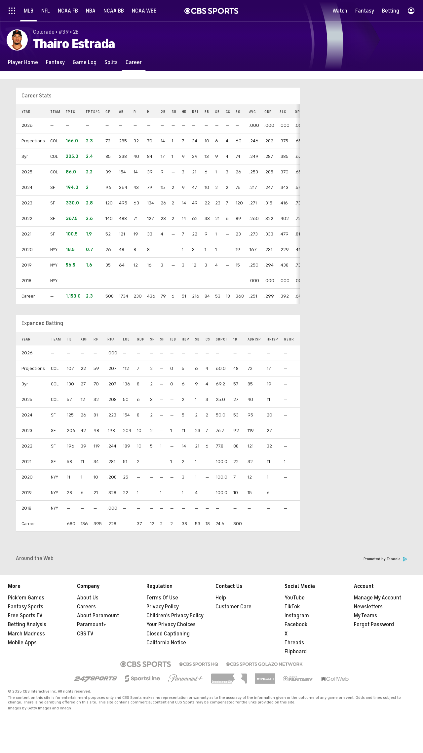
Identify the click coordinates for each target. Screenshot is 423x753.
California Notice (166, 642)
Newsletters (368, 606)
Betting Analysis (27, 624)
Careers (86, 606)
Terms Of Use (162, 597)
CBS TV (85, 633)
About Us (87, 597)
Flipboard (296, 651)
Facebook (296, 624)
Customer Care (233, 606)
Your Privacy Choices (171, 624)
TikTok (292, 606)
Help (220, 597)
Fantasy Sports (25, 606)
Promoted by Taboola (385, 559)
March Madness (26, 633)
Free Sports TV (25, 615)
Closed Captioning (168, 633)
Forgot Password (374, 624)
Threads (294, 642)
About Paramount (98, 615)
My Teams (365, 615)
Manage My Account (377, 597)
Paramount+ (91, 624)
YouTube (295, 597)
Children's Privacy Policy (175, 615)
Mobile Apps (22, 642)
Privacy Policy (162, 606)
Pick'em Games (26, 597)
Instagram (297, 615)
